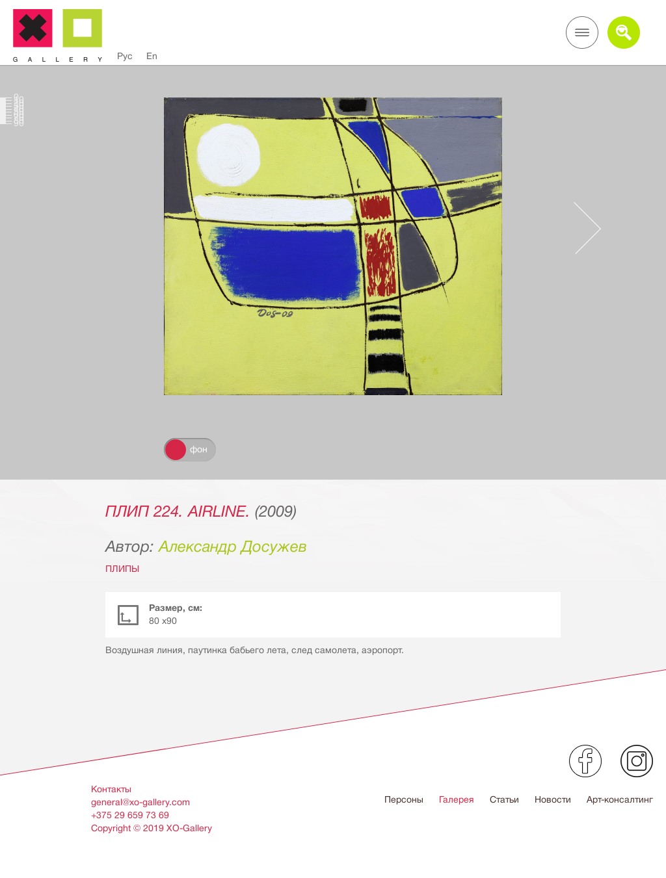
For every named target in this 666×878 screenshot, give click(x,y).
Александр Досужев (233, 546)
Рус (125, 56)
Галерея (456, 799)
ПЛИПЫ (122, 568)
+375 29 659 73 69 (130, 815)
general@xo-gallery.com (140, 802)
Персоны (403, 799)
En (151, 56)
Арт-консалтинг (620, 799)
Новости (553, 799)
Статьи (504, 799)
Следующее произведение (581, 228)
